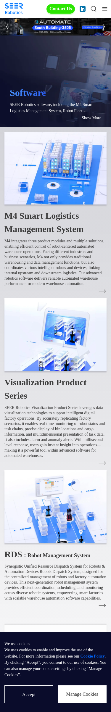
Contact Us (60, 8)
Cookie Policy (93, 656)
